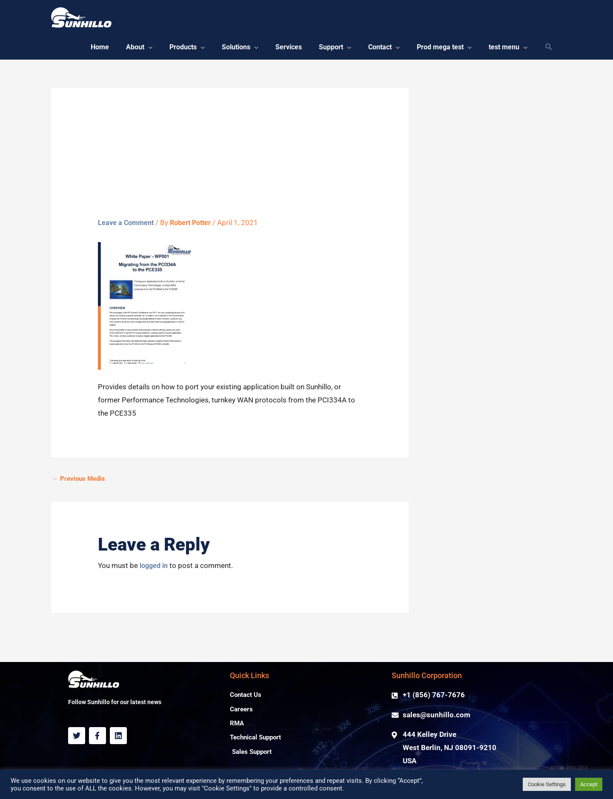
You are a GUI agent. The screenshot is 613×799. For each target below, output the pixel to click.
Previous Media (78, 482)
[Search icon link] (548, 49)
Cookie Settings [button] (547, 784)
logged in (155, 569)
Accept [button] (588, 784)
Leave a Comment (127, 226)
